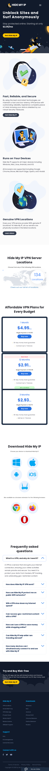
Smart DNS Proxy (8, 708)
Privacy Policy (25, 764)
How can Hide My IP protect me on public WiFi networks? (21, 592)
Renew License (7, 720)
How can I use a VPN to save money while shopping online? (22, 625)
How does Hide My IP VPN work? (20, 583)
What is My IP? (7, 717)
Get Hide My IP (11, 35)
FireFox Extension (31, 720)
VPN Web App (7, 711)
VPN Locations (7, 705)
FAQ (4, 735)
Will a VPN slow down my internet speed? (21, 603)
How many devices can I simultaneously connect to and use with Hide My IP (22, 647)
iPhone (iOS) (30, 714)
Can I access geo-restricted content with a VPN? (23, 614)
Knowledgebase (8, 739)
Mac (27, 708)
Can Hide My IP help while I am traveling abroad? (19, 635)
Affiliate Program (8, 724)
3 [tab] (28, 49)
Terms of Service (13, 764)
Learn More (9, 233)
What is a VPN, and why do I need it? (22, 557)
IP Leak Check (7, 714)
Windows (28, 705)
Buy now (24, 335)
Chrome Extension (31, 717)
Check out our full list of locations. (24, 286)
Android (28, 711)
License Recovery (8, 742)
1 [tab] (23, 49)
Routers (28, 724)
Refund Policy (36, 764)
